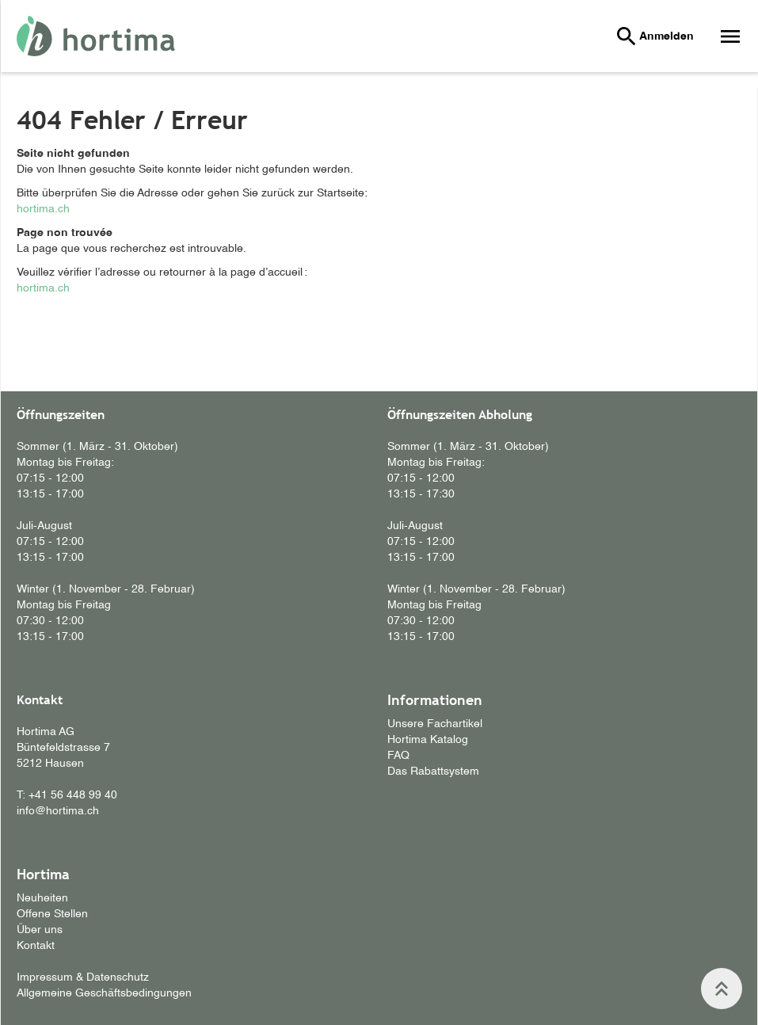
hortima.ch (43, 209)
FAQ (398, 755)
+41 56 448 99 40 (73, 795)
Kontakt (36, 945)
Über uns (40, 929)
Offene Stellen (52, 914)
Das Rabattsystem (433, 771)
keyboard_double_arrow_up (721, 988)
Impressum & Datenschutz (83, 977)
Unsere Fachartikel (434, 724)
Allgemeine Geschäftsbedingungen (104, 993)
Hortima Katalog (427, 739)
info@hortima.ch (58, 811)
